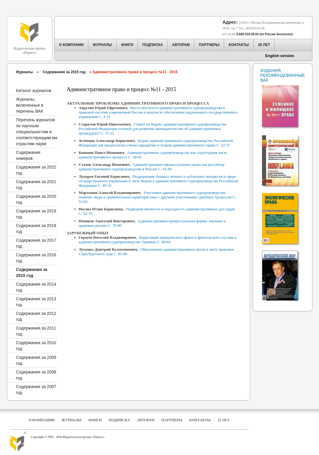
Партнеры (171, 420)
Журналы (24, 72)
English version (279, 55)
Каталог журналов (33, 90)
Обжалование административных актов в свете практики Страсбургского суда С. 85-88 (156, 251)
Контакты (200, 420)
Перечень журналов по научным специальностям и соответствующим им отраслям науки (36, 131)
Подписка (119, 420)
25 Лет (223, 420)
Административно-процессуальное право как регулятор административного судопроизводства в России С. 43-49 (152, 166)
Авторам (145, 420)
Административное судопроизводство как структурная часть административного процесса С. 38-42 (153, 154)
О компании (42, 420)
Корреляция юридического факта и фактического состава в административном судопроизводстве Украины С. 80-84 (157, 239)
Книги (94, 420)
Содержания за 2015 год (64, 72)
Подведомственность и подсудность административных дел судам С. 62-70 (157, 211)
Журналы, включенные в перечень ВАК (30, 105)
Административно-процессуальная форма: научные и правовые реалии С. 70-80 (152, 223)
